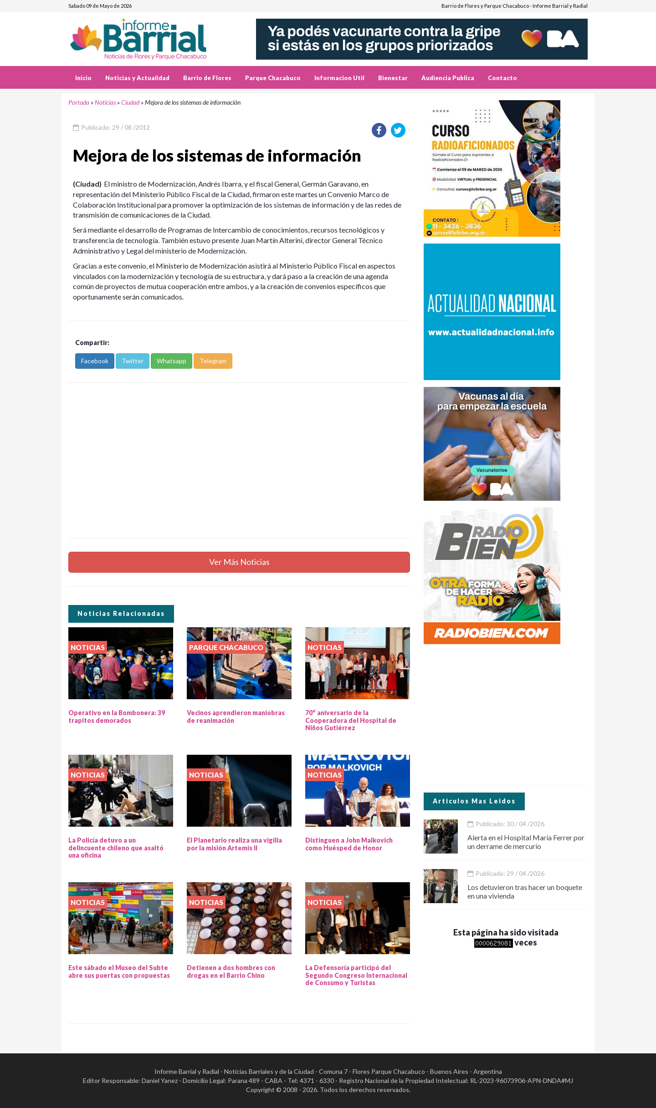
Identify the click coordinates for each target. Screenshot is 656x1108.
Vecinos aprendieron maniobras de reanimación (236, 716)
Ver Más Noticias (239, 562)
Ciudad (130, 102)
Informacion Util (339, 77)
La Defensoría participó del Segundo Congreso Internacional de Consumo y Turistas (356, 975)
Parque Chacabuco (273, 77)
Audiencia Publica (447, 77)
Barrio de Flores (207, 77)
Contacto (502, 77)
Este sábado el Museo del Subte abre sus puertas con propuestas (119, 971)
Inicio (83, 77)
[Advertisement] (239, 460)
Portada (78, 102)
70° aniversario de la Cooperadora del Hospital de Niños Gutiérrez (350, 720)
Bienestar (393, 77)
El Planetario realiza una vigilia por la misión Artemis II (234, 844)
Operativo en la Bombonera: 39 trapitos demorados (116, 716)
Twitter (133, 361)
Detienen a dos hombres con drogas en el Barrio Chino (231, 971)
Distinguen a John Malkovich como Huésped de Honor (349, 844)
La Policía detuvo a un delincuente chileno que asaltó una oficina (116, 847)
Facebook (94, 361)
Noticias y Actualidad (137, 77)
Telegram (213, 361)
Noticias (105, 102)
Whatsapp (171, 361)
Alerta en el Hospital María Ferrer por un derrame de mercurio (525, 841)
